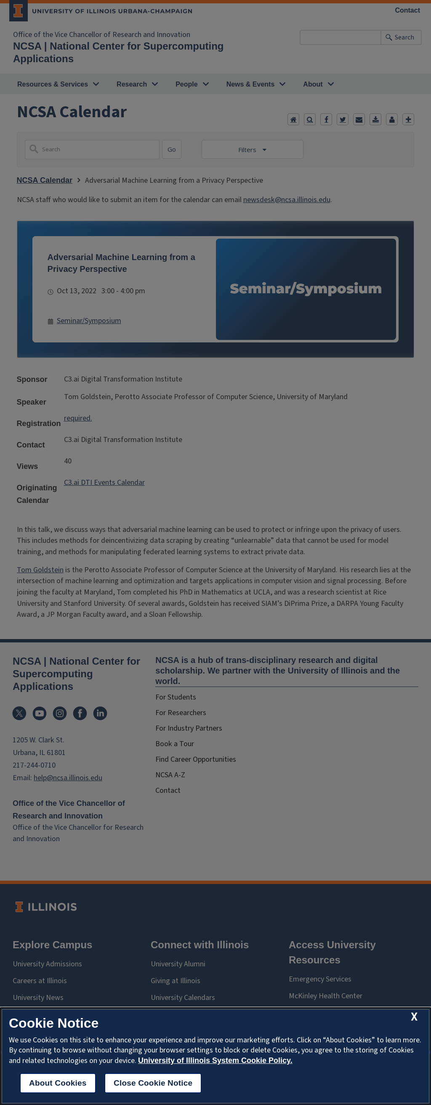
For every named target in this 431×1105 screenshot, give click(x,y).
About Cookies (58, 1083)
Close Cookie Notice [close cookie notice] (153, 1083)
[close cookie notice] (414, 1017)
